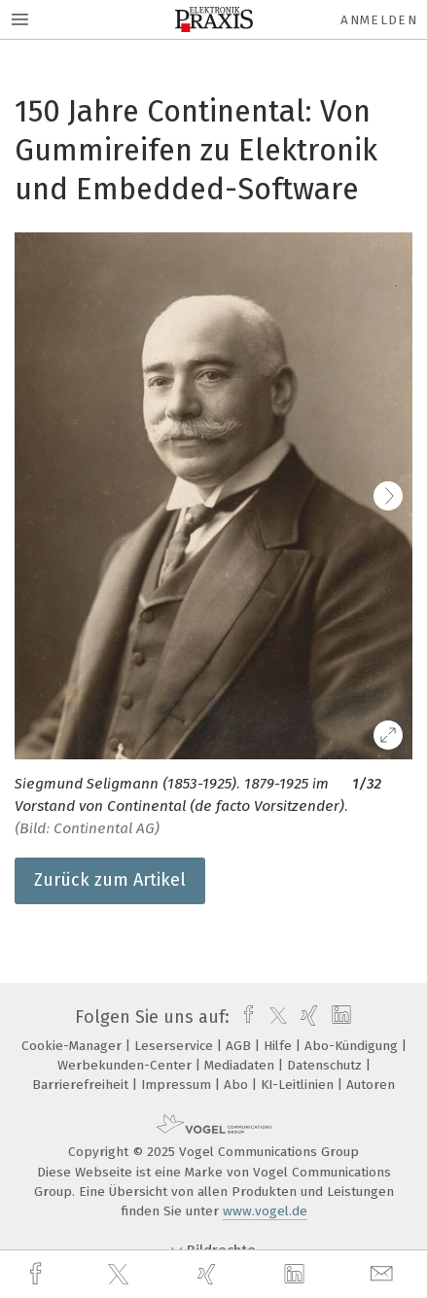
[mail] (384, 1274)
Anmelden (378, 20)
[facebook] (38, 1274)
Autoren (370, 1084)
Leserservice (175, 1045)
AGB (240, 1045)
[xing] (209, 1274)
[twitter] (120, 1274)
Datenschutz (326, 1065)
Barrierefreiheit (82, 1084)
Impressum (178, 1084)
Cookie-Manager (73, 1045)
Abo (238, 1084)
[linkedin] (296, 1274)
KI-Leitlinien (299, 1084)
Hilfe (280, 1045)
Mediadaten (241, 1065)
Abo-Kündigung (353, 1045)
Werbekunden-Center (126, 1065)
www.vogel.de (265, 1211)
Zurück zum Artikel (110, 880)
